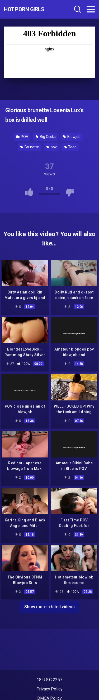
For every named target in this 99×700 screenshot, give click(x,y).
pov (51, 147)
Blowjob (71, 137)
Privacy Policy (49, 689)
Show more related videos (49, 606)
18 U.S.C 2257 (49, 679)
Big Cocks (46, 137)
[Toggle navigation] (91, 9)
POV (22, 137)
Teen (70, 147)
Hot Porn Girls (24, 9)
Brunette (29, 147)
